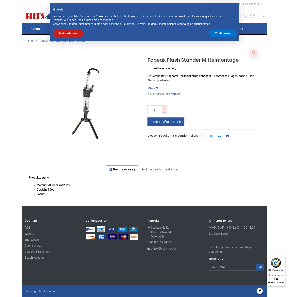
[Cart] (246, 17)
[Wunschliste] (252, 17)
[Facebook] (260, 291)
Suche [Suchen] (194, 17)
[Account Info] (260, 16)
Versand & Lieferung (37, 251)
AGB (27, 227)
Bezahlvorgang (34, 257)
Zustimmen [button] (222, 286)
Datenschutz (33, 245)
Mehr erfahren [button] (68, 286)
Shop (31, 40)
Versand (175, 94)
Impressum (32, 239)
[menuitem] (35, 29)
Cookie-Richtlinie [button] (86, 272)
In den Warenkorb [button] (166, 121)
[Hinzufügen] (164, 108)
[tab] (122, 169)
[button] (93, 16)
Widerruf (30, 233)
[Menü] (282, 258)
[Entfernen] (164, 112)
